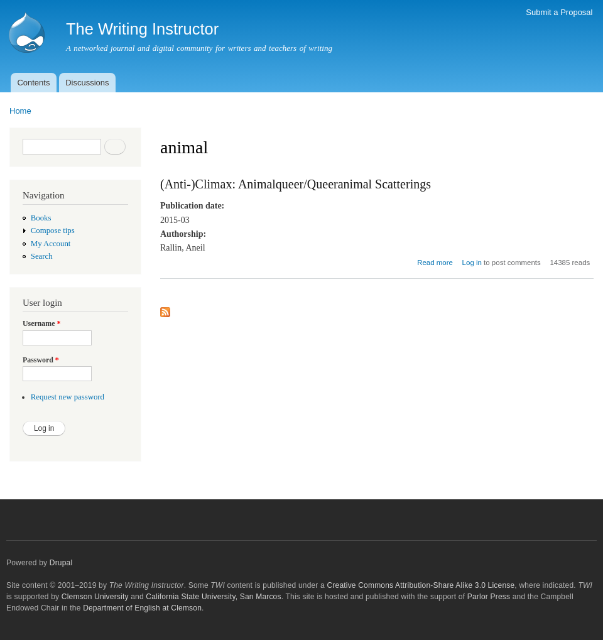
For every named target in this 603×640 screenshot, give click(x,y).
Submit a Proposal (559, 12)
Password (41, 359)
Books (41, 218)
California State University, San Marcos (213, 596)
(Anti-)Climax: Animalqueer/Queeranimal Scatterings (295, 184)
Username (41, 323)
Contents (33, 82)
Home (20, 111)
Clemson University (95, 596)
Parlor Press (488, 596)
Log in (472, 262)
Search (42, 256)
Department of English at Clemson (142, 608)
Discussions (87, 82)
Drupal (61, 562)
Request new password (67, 397)
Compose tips (53, 230)
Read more (435, 262)
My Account (51, 243)
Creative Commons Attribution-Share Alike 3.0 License (420, 585)
